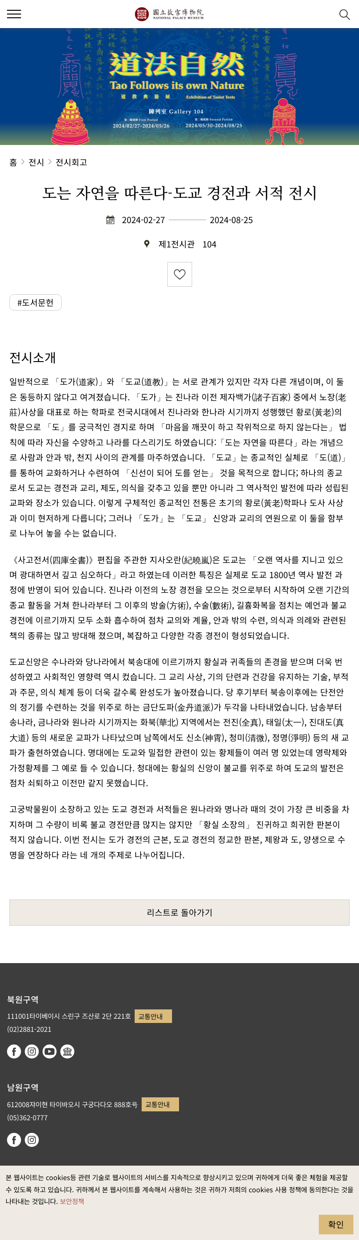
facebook (14, 1051)
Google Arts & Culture (67, 1051)
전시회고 (71, 162)
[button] (322, 14)
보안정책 (72, 1201)
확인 (336, 1224)
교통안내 (150, 1016)
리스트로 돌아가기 (180, 912)
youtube (50, 1051)
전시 (36, 162)
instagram (32, 1051)
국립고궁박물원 (169, 14)
